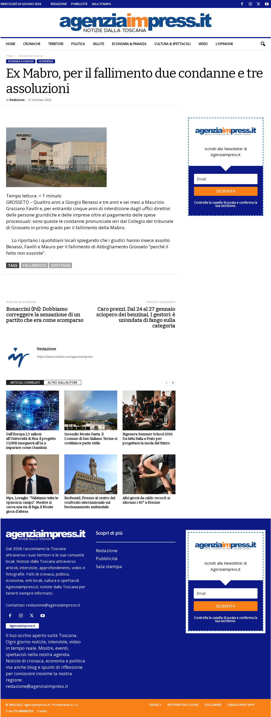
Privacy (155, 705)
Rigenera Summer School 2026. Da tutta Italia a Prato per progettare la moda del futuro (148, 438)
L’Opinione (224, 44)
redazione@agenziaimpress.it (53, 605)
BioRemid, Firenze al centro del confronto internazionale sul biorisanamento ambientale (89, 502)
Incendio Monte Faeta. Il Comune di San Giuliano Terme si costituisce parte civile (90, 438)
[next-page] (172, 383)
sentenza (60, 265)
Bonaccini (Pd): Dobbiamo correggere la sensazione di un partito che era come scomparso (44, 314)
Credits (42, 711)
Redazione (59, 4)
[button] (263, 44)
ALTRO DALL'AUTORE (62, 382)
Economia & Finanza (129, 44)
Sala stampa (101, 4)
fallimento (34, 265)
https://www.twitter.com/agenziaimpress (64, 356)
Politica (78, 44)
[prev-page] (166, 383)
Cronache (31, 44)
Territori (55, 44)
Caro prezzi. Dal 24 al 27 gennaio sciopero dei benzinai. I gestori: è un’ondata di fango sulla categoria (135, 317)
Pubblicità (79, 4)
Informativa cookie (182, 705)
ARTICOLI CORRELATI (25, 382)
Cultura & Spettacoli (172, 44)
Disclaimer (213, 705)
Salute (98, 44)
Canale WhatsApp (241, 705)
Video (203, 44)
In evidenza (46, 61)
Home (10, 44)
